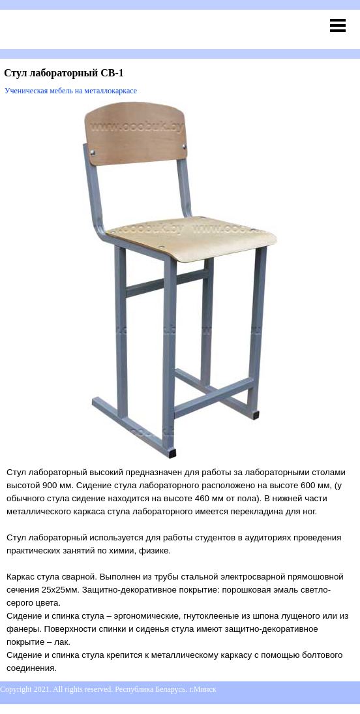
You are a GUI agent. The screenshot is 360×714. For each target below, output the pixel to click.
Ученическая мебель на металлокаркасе (71, 90)
